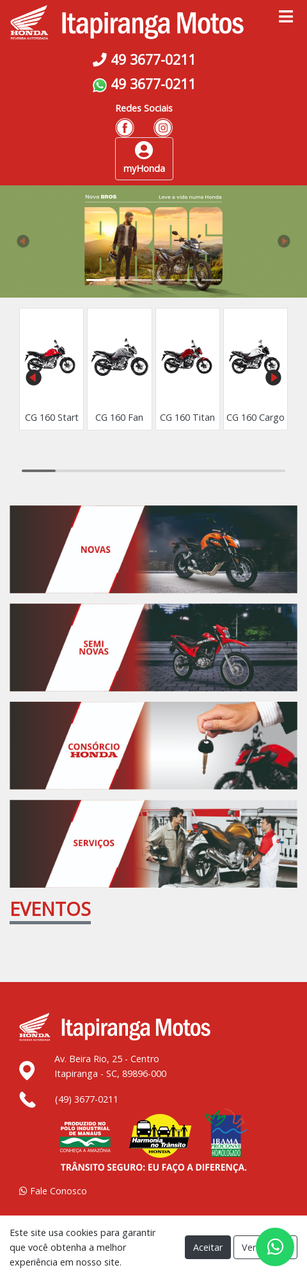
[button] (23, 241)
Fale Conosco (53, 1191)
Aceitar (208, 1247)
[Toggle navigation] (286, 17)
